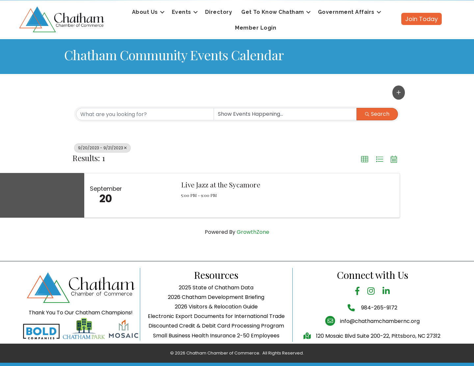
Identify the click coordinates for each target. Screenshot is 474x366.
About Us (145, 12)
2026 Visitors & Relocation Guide (216, 321)
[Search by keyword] (145, 114)
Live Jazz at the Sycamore (220, 184)
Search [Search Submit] (377, 114)
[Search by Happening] (285, 114)
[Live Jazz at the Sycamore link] (150, 195)
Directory (218, 12)
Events (181, 12)
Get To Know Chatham (272, 12)
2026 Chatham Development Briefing (216, 312)
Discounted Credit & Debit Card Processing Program (216, 341)
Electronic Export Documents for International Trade (216, 331)
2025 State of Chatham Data (216, 302)
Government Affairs (346, 12)
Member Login (255, 28)
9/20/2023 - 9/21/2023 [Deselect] (102, 148)
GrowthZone (253, 232)
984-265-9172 (378, 323)
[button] (398, 92)
